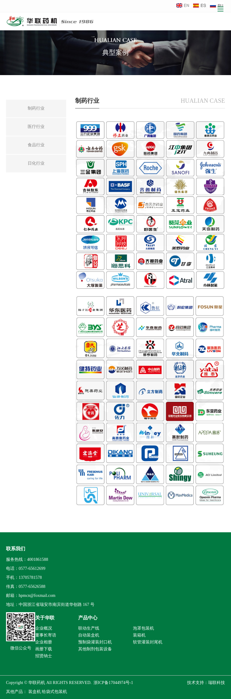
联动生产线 (88, 628)
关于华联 (44, 617)
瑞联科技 (216, 682)
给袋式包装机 (54, 691)
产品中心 (87, 617)
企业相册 (43, 642)
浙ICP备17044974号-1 (113, 682)
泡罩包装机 (143, 628)
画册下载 (43, 649)
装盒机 (34, 691)
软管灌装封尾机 (147, 642)
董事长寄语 (45, 635)
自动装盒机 (88, 635)
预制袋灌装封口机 (95, 642)
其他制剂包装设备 (95, 649)
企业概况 (43, 628)
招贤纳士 (43, 656)
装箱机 (139, 635)
